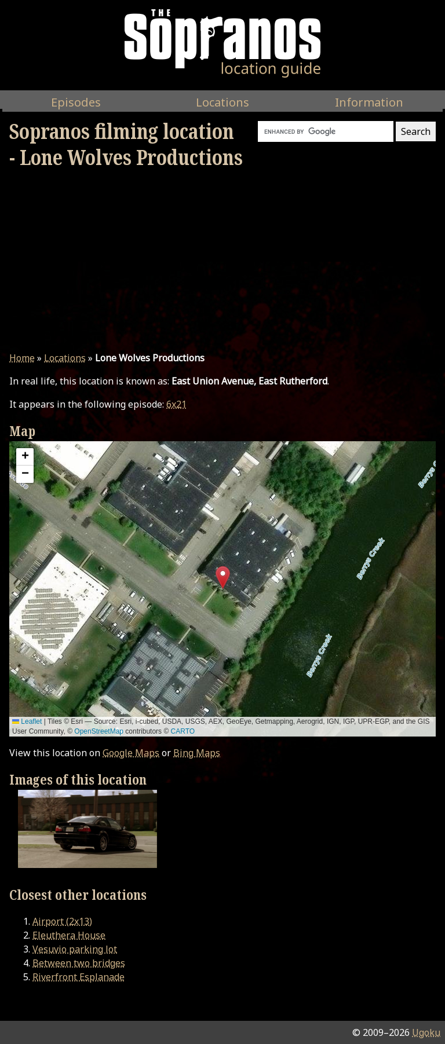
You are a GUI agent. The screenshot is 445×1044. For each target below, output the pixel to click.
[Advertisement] (222, 261)
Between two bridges (78, 963)
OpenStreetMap (98, 731)
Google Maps (131, 752)
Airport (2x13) (62, 921)
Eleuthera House (68, 935)
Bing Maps (196, 752)
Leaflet (27, 721)
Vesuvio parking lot (74, 949)
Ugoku (426, 1032)
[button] (223, 577)
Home (22, 357)
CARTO (183, 731)
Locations (65, 357)
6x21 (176, 404)
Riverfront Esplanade (78, 976)
